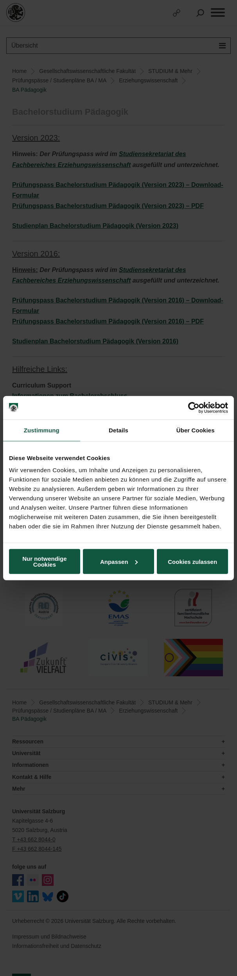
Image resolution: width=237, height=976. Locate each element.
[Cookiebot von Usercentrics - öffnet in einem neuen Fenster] (194, 407)
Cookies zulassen (192, 561)
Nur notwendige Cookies (44, 561)
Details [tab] (118, 430)
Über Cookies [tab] (195, 430)
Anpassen (119, 561)
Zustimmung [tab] (41, 430)
